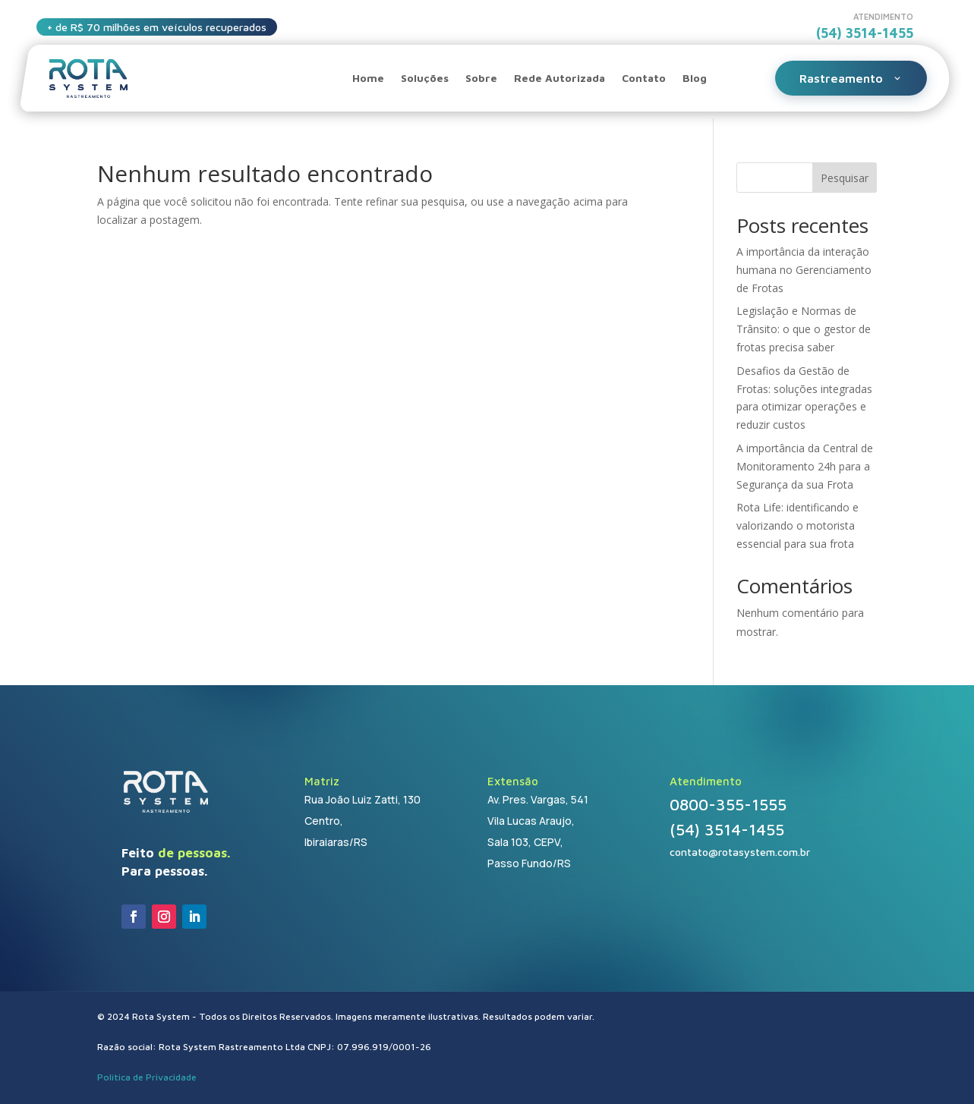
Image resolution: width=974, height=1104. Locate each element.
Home (368, 77)
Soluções (425, 77)
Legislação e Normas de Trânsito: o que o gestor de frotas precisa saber (803, 329)
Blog (694, 77)
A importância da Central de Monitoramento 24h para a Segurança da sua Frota (804, 466)
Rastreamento (851, 78)
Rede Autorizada (559, 77)
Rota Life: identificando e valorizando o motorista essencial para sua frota (797, 525)
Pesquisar (844, 178)
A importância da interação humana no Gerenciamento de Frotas (804, 269)
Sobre (481, 77)
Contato (644, 77)
